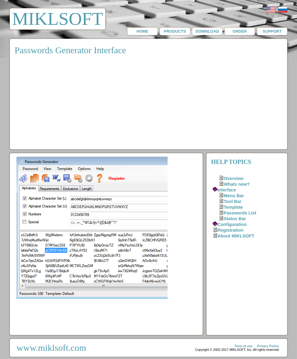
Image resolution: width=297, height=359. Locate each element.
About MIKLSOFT (236, 235)
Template (233, 207)
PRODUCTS (175, 31)
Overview (233, 178)
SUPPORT (272, 31)
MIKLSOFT (57, 19)
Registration (231, 230)
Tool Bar (232, 201)
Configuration (232, 224)
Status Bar (235, 218)
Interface (227, 190)
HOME (142, 31)
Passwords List (240, 213)
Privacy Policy (268, 346)
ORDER (240, 31)
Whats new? (237, 184)
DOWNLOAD (207, 31)
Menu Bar (234, 195)
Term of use (243, 346)
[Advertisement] (148, 103)
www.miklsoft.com (51, 348)
